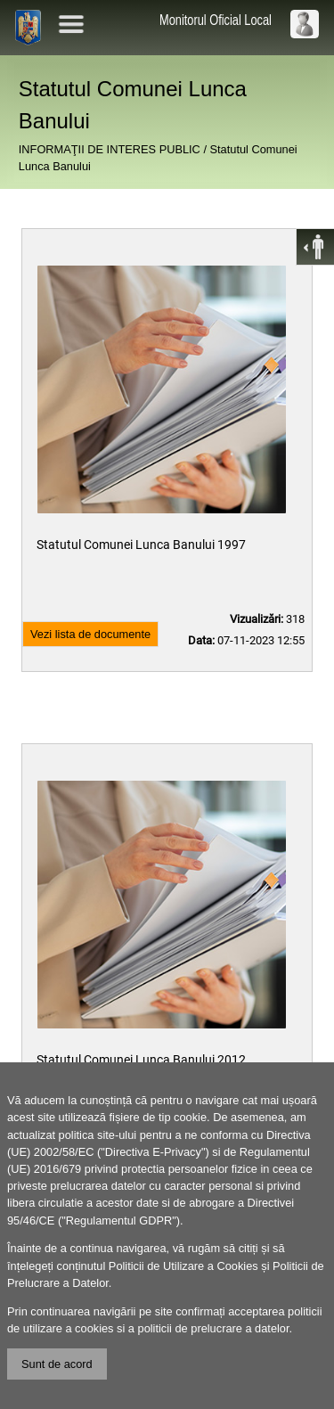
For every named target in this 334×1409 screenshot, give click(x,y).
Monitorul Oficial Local (215, 20)
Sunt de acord (57, 1364)
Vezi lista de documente (90, 634)
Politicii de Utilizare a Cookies (183, 1266)
